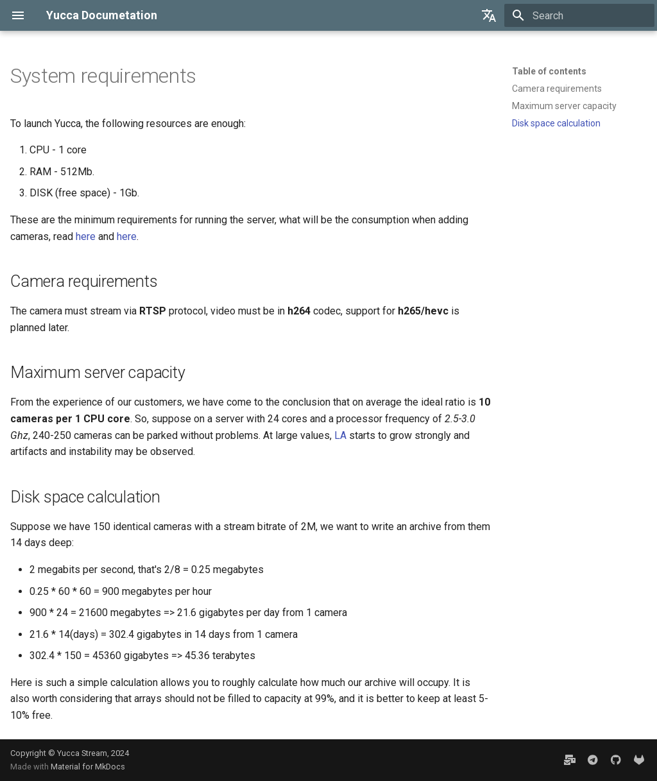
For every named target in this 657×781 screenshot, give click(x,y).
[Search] (579, 15)
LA (340, 435)
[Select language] (489, 15)
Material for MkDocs (88, 766)
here (86, 236)
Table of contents (549, 71)
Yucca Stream (82, 753)
